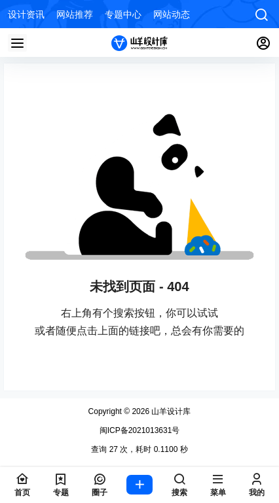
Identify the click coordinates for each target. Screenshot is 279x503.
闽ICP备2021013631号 (140, 430)
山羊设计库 (170, 411)
